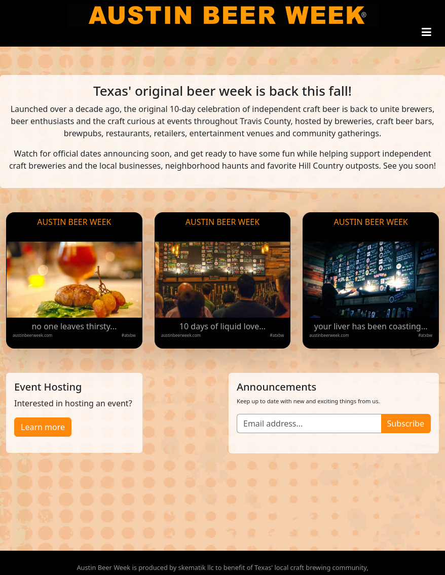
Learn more (43, 427)
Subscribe (405, 423)
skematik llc (196, 567)
